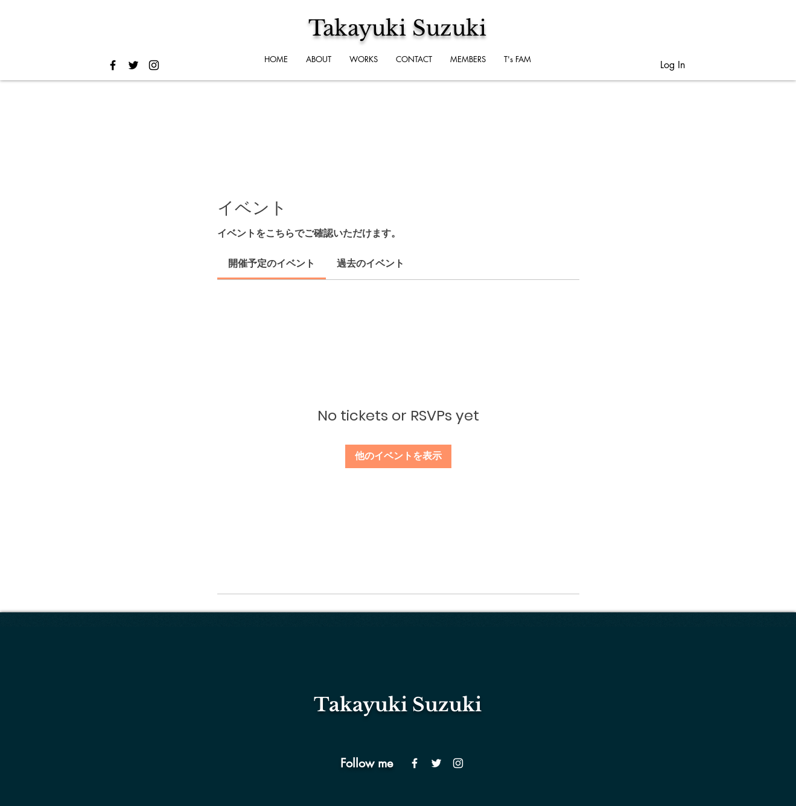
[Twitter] (436, 763)
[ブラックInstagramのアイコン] (154, 65)
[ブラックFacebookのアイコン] (112, 65)
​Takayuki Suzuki (398, 704)
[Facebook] (414, 763)
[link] (271, 263)
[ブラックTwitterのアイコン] (133, 65)
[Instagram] (458, 763)
